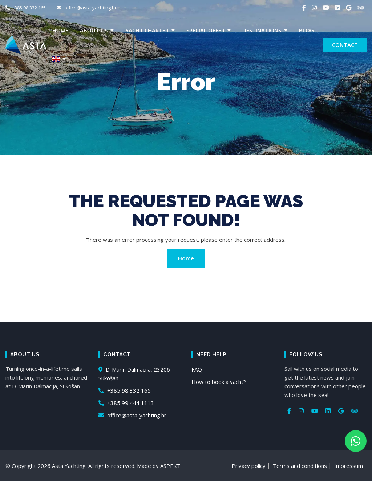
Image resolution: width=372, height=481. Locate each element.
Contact (345, 44)
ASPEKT (170, 465)
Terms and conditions (300, 465)
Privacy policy (249, 465)
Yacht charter (147, 30)
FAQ (196, 369)
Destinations (261, 30)
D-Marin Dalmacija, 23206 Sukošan (134, 374)
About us (94, 30)
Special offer (205, 30)
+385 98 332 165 (25, 7)
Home (60, 30)
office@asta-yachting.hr (87, 7)
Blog (306, 30)
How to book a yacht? (218, 381)
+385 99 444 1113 (126, 402)
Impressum (348, 465)
